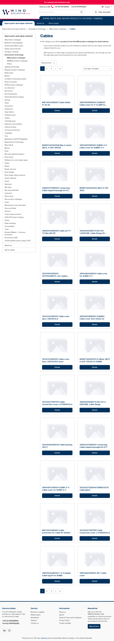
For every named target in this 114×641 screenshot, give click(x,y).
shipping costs (46, 638)
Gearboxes (9, 109)
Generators (9, 106)
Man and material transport (14, 154)
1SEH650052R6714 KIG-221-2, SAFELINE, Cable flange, (93, 403)
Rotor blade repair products (15, 175)
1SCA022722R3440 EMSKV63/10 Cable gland (94, 488)
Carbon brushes (10, 127)
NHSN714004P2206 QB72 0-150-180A (94, 189)
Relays (7, 166)
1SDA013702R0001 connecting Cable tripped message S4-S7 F (93, 446)
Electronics (9, 91)
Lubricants (8, 193)
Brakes (7, 76)
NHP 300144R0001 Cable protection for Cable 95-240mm (56, 531)
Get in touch (10, 250)
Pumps (7, 163)
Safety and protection (13, 49)
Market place (36, 615)
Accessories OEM (11, 238)
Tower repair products (13, 214)
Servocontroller (10, 208)
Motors (7, 148)
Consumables (9, 226)
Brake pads (9, 73)
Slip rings (8, 187)
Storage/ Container (12, 52)
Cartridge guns (10, 121)
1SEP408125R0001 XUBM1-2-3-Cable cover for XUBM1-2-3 (93, 146)
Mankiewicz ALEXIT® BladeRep (16, 139)
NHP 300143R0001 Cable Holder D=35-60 (56, 103)
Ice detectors (10, 88)
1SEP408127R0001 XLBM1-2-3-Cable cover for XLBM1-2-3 (56, 488)
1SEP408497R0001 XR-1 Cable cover (93, 574)
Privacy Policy (64, 620)
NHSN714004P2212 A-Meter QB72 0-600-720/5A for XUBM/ (95, 360)
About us (8, 245)
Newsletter (35, 617)
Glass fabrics (9, 112)
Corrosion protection (12, 130)
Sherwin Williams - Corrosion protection (15, 233)
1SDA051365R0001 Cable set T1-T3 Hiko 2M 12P (56, 232)
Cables (7, 118)
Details (57, 110)
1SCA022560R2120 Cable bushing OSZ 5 (57, 446)
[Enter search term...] (59, 12)
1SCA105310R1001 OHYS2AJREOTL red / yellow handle (54, 274)
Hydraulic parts (10, 115)
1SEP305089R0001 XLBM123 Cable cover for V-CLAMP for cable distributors (92, 103)
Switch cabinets (10, 178)
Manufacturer (48, 63)
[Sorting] (97, 68)
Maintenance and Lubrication (15, 205)
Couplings (8, 133)
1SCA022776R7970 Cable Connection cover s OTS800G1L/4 (57, 403)
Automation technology (14, 55)
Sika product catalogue (13, 199)
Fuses (7, 202)
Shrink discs (9, 196)
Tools (7, 229)
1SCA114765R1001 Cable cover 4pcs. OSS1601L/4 (55, 317)
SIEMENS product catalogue (17, 61)
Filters (7, 103)
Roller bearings (10, 223)
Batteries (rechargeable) (14, 43)
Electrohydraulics (11, 94)
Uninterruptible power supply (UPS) (18, 241)
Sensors (8, 211)
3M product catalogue (13, 40)
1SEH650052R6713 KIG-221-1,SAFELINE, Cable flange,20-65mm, (92, 232)
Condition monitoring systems (15, 79)
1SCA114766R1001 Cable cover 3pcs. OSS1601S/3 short (55, 360)
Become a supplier (38, 612)
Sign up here (94, 626)
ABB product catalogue (16, 58)
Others (9, 64)
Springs (7, 100)
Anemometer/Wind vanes (14, 46)
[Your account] (102, 12)
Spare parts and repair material (19, 36)
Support (34, 620)
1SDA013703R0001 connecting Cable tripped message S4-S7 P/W (56, 189)
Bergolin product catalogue (15, 70)
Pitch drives (9, 157)
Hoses (7, 181)
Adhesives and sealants (13, 124)
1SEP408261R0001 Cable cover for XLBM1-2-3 (93, 274)
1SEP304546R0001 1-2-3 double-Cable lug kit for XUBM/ (56, 574)
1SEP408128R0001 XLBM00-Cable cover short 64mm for (92, 317)
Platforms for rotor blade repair (16, 160)
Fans (6, 136)
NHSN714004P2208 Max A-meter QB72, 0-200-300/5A (57, 146)
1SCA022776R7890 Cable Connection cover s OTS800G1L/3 (95, 531)
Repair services (10, 169)
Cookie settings (65, 623)
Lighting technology (12, 67)
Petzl (6, 151)
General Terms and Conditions (70, 617)
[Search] (81, 12)
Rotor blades (9, 172)
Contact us (35, 623)
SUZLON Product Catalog (14, 217)
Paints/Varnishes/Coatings (14, 97)
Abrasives (8, 184)
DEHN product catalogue (14, 85)
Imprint (61, 615)
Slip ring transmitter (12, 190)
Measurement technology (14, 142)
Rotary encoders (11, 82)
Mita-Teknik (9, 145)
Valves (7, 220)
